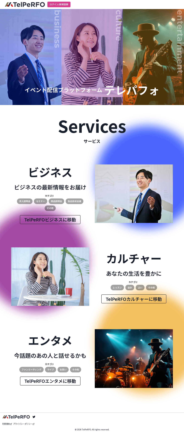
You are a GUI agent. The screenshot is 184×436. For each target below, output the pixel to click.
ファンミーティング (31, 369)
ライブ (50, 369)
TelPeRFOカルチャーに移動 (134, 299)
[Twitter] (34, 417)
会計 (130, 287)
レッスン (117, 287)
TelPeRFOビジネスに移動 (50, 219)
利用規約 (7, 423)
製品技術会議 (74, 201)
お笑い (63, 369)
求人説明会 (24, 201)
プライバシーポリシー (23, 423)
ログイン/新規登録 (59, 4)
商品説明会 (56, 201)
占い (140, 287)
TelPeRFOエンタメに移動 (50, 381)
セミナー (40, 201)
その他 (50, 208)
